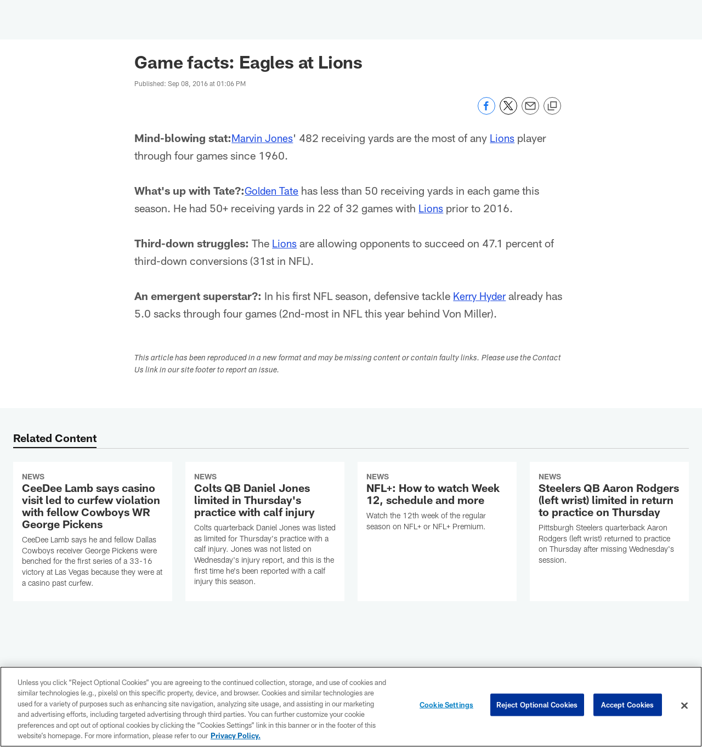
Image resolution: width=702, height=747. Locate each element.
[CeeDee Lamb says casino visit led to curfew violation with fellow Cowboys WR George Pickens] (92, 532)
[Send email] (530, 111)
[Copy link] (552, 106)
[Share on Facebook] (486, 111)
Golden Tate (273, 190)
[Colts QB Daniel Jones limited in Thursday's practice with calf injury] (264, 531)
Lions (505, 137)
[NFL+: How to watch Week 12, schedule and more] (437, 503)
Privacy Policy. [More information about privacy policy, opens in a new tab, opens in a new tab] (236, 735)
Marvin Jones (263, 137)
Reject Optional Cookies (537, 705)
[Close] (684, 706)
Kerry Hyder (481, 295)
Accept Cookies (627, 705)
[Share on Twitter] (508, 111)
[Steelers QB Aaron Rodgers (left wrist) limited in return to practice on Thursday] (609, 520)
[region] (351, 706)
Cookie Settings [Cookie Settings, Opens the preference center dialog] (446, 705)
